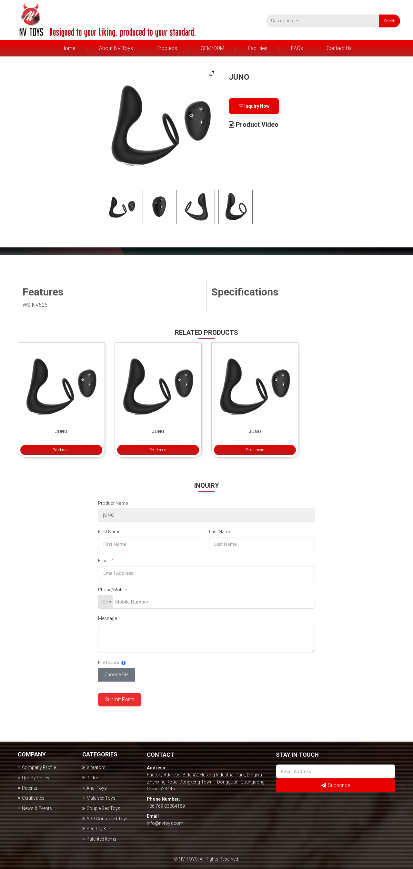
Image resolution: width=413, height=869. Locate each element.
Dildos (92, 777)
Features (43, 292)
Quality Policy (35, 777)
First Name (109, 531)
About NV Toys (116, 48)
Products (166, 48)
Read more (61, 450)
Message (107, 618)
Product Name (113, 503)
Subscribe (339, 785)
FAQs (297, 48)
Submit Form (119, 699)
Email (103, 560)
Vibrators (96, 767)
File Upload (109, 662)
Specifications (244, 292)
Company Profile (39, 767)
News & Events (37, 808)
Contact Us (339, 48)
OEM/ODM (212, 48)
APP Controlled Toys (107, 818)
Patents (29, 788)
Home (69, 48)
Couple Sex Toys (103, 808)
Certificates (33, 798)
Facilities (257, 48)
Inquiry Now (254, 106)
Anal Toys (96, 788)
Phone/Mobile (112, 589)
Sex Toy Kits (98, 828)
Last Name (220, 531)
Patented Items (101, 839)
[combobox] (105, 601)
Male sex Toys (101, 798)
